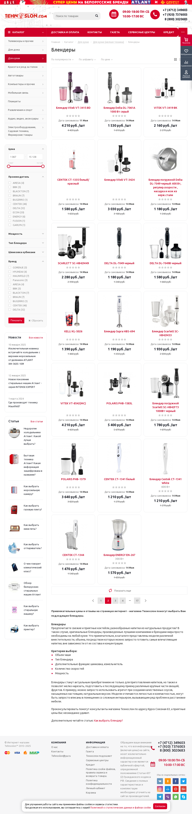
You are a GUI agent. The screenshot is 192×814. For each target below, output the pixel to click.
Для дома (14, 49)
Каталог (18, 32)
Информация (95, 742)
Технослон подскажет (99, 755)
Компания (58, 742)
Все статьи (37, 421)
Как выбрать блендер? (108, 720)
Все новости (36, 337)
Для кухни (14, 58)
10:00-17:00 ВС (133, 16)
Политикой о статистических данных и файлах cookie (120, 807)
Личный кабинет (95, 788)
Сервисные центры (141, 32)
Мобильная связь (18, 92)
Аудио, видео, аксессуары (23, 118)
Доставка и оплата (65, 32)
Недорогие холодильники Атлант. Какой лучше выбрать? (32, 436)
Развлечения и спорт (20, 110)
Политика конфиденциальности (99, 782)
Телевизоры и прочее (20, 41)
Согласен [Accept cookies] (160, 806)
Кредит (168, 32)
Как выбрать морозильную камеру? (32, 490)
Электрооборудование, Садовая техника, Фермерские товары (22, 131)
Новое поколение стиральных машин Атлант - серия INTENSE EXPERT (25, 383)
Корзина (91, 792)
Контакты (94, 32)
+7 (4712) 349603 (175, 10)
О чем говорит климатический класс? (33, 567)
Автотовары (15, 75)
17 (137, 600)
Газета (115, 32)
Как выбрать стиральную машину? (31, 610)
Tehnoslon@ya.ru (61, 755)
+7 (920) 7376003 (175, 14)
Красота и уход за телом (23, 66)
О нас (54, 747)
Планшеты (14, 101)
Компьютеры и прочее (21, 84)
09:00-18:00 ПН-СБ (136, 11)
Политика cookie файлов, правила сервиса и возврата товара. (101, 772)
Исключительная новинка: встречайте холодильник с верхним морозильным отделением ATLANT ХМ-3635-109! (24, 356)
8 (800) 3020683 (176, 19)
